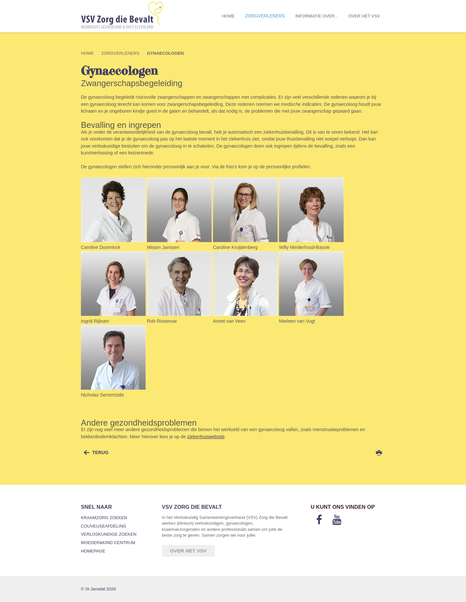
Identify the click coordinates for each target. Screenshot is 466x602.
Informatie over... (316, 16)
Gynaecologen (165, 53)
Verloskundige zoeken (108, 534)
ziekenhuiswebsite (206, 436)
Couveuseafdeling (103, 526)
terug (100, 452)
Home (228, 16)
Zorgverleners (265, 16)
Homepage (93, 551)
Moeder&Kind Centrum (108, 542)
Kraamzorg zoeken (104, 517)
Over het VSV (364, 16)
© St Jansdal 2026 (98, 588)
